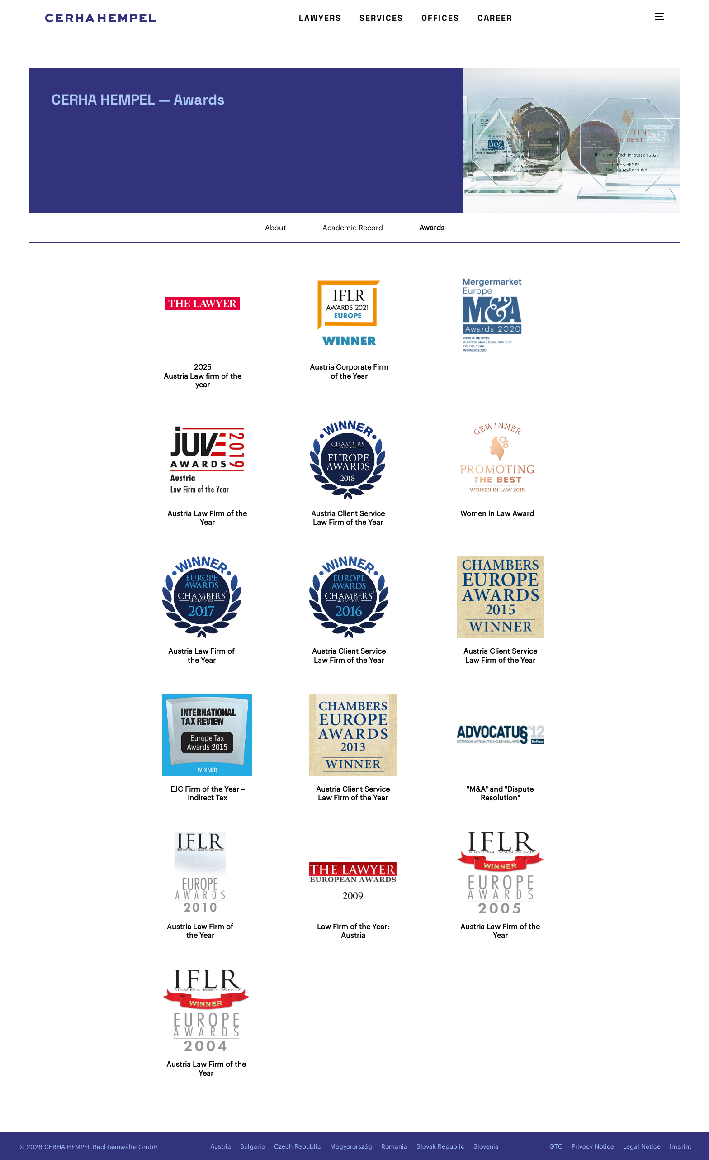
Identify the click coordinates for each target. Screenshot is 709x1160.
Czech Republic (297, 1146)
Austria (220, 1146)
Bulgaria (252, 1146)
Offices (440, 18)
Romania (394, 1146)
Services (381, 18)
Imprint (680, 1146)
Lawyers (320, 18)
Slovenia (486, 1146)
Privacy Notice (593, 1146)
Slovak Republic (440, 1146)
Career (494, 18)
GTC (555, 1146)
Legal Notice (642, 1146)
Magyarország (351, 1146)
